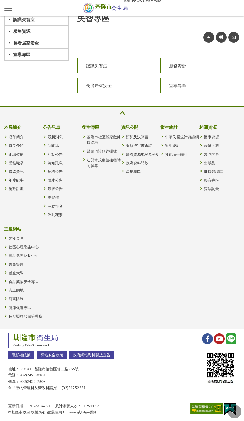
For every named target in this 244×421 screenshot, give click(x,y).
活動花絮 (55, 214)
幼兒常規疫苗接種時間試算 (104, 163)
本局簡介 (12, 127)
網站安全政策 (52, 355)
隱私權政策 (21, 355)
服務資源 (21, 31)
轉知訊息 (55, 163)
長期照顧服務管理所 (25, 316)
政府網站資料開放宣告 (91, 355)
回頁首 (234, 411)
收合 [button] (122, 113)
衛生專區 (90, 127)
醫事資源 (211, 137)
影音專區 (211, 180)
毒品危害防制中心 (24, 255)
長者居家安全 (26, 42)
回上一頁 (208, 37)
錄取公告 (55, 188)
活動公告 (55, 154)
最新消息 (55, 137)
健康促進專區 (20, 307)
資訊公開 (129, 127)
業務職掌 (16, 163)
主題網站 (12, 228)
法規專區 (133, 171)
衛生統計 (169, 127)
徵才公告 (55, 180)
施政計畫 (16, 188)
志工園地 (16, 290)
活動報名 (55, 206)
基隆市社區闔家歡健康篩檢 (104, 140)
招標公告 (55, 171)
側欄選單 (8, 8)
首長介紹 (16, 145)
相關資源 (208, 127)
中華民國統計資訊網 (182, 137)
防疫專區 (16, 238)
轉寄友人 (233, 37)
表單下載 (211, 145)
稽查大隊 (16, 273)
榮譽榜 (53, 197)
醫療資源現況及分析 (143, 154)
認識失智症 (24, 19)
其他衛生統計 (176, 154)
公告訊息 (51, 127)
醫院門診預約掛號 (102, 151)
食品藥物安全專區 (24, 281)
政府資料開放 (137, 163)
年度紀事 (16, 180)
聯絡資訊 (16, 171)
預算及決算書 (137, 137)
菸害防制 (16, 298)
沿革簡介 (16, 137)
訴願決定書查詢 (139, 145)
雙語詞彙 (211, 188)
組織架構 (16, 154)
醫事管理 (16, 264)
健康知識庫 (213, 171)
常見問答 (211, 154)
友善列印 (221, 37)
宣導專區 (21, 54)
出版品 (209, 163)
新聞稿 (53, 145)
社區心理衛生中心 (24, 247)
